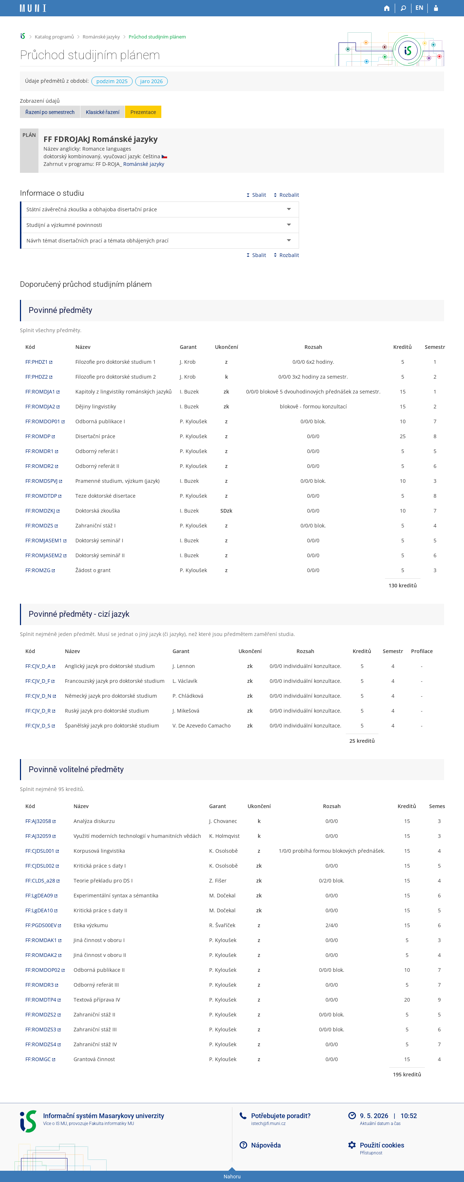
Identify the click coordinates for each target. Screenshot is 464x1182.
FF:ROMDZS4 (40, 1044)
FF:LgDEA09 (39, 895)
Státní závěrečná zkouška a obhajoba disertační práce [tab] (91, 209)
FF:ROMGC (38, 1059)
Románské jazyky (101, 36)
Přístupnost (371, 1152)
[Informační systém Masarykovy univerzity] (33, 8)
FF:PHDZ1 (36, 361)
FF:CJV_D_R (38, 710)
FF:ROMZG (37, 570)
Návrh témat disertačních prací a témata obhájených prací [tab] (97, 240)
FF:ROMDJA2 (40, 406)
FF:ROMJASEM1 (43, 540)
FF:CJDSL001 (39, 850)
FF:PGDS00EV (41, 925)
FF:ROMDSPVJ (41, 480)
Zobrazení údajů (40, 100)
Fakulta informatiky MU (111, 1123)
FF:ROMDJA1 (40, 391)
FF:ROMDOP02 (42, 969)
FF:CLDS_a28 (40, 880)
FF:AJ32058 (38, 821)
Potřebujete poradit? (281, 1116)
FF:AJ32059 (38, 835)
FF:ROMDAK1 (41, 940)
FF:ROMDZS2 (40, 1014)
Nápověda (266, 1145)
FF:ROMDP (37, 436)
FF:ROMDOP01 (42, 421)
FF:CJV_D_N (38, 695)
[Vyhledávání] (403, 8)
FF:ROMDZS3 (40, 1029)
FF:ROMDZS (39, 525)
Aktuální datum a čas (380, 1123)
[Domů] (387, 8)
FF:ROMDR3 (39, 984)
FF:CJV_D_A (38, 666)
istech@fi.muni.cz (268, 1123)
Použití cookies (382, 1145)
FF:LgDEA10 (39, 910)
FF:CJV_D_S (37, 725)
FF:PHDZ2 (36, 376)
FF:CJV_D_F (37, 680)
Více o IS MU (55, 1123)
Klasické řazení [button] (102, 112)
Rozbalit (285, 194)
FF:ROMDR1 (39, 451)
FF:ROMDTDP (41, 495)
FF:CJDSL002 (39, 865)
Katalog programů (54, 36)
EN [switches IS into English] (419, 8)
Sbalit (255, 194)
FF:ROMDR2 (39, 465)
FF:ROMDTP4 (40, 999)
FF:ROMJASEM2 (43, 555)
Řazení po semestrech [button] (50, 112)
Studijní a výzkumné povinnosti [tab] (64, 224)
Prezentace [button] (143, 112)
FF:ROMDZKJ (40, 510)
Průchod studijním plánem (157, 36)
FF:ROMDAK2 (41, 954)
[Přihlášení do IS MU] (436, 8)
